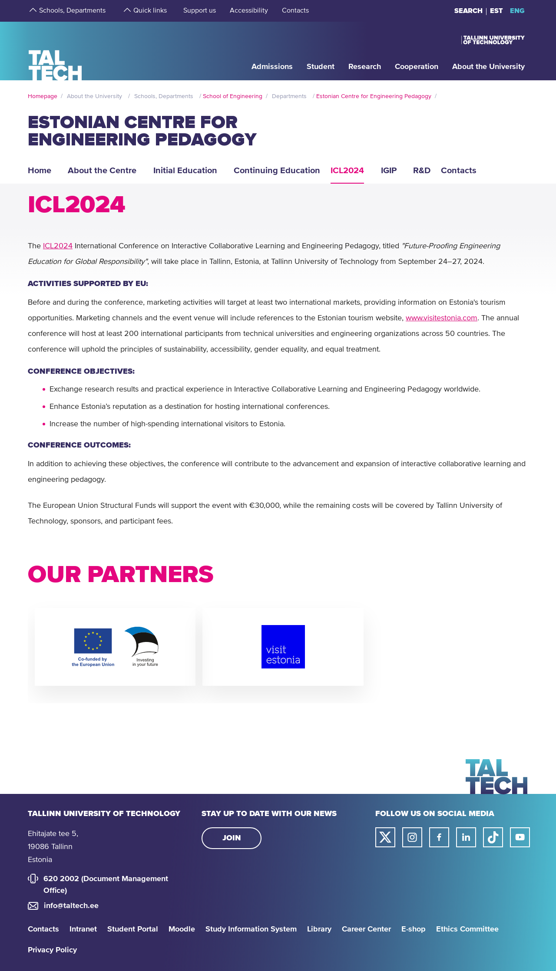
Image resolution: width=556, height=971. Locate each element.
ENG (517, 10)
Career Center (366, 929)
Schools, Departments (163, 96)
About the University (94, 96)
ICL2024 (58, 246)
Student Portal (132, 929)
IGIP (389, 170)
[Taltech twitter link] (385, 837)
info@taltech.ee (71, 906)
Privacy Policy (52, 950)
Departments (289, 96)
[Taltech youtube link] (520, 837)
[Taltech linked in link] (466, 837)
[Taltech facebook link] (439, 837)
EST (496, 10)
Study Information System (251, 929)
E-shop (413, 929)
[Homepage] (55, 50)
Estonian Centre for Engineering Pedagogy (373, 96)
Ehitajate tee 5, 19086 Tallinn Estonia (53, 847)
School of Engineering (232, 96)
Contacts (43, 929)
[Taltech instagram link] (412, 837)
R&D (421, 170)
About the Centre (102, 170)
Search (468, 10)
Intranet (83, 929)
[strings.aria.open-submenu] (32, 11)
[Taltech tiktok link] (493, 837)
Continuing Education (277, 170)
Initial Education (185, 170)
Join (231, 838)
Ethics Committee (467, 929)
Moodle (182, 929)
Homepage (42, 96)
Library (319, 929)
